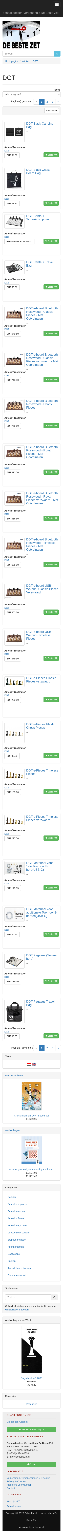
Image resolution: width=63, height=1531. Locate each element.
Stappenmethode (17, 1239)
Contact (11, 1488)
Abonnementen (16, 1246)
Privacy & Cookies (16, 1481)
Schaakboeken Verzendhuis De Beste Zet (30, 13)
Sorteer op (51, 111)
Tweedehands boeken (19, 1268)
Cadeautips (14, 1254)
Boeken (12, 1197)
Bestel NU (51, 155)
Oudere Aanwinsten (18, 1275)
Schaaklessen (14, 1506)
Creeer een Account (17, 1421)
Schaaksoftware (16, 1218)
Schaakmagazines (17, 1225)
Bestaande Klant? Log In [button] (31, 1429)
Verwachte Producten (19, 1232)
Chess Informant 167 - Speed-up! (31, 1115)
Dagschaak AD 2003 (31, 1378)
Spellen (12, 1261)
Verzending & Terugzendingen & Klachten (28, 1478)
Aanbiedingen (12, 1130)
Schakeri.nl (38, 1527)
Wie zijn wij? (13, 1501)
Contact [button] (31, 1464)
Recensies (31, 1404)
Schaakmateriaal (16, 1211)
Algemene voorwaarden (19, 1484)
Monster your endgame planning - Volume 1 (31, 1169)
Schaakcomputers (17, 1204)
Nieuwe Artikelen (14, 1075)
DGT (6, 150)
